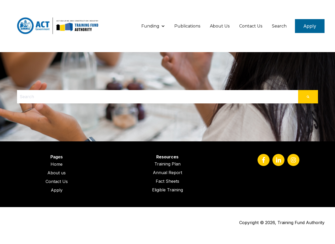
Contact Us (250, 26)
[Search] (308, 96)
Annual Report (167, 172)
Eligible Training (167, 189)
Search (279, 26)
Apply (309, 26)
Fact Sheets (167, 181)
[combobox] (157, 96)
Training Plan (167, 164)
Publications (187, 26)
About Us (220, 26)
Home (57, 164)
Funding (150, 26)
